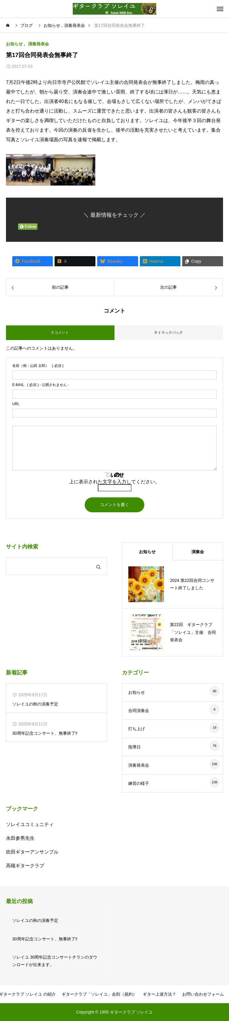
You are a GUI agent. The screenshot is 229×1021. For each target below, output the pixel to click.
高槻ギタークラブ (25, 865)
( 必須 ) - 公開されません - (40, 385)
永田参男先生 (20, 838)
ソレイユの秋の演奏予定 (35, 704)
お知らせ (14, 44)
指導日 (134, 747)
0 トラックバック (169, 332)
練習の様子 (138, 783)
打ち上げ (136, 728)
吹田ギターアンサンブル (32, 851)
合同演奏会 (138, 710)
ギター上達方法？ (159, 994)
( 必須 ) (38, 366)
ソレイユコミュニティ (30, 824)
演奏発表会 (38, 44)
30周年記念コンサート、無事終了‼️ (45, 733)
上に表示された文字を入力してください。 (114, 481)
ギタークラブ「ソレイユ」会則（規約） (99, 994)
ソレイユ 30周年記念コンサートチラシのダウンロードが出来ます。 (54, 961)
